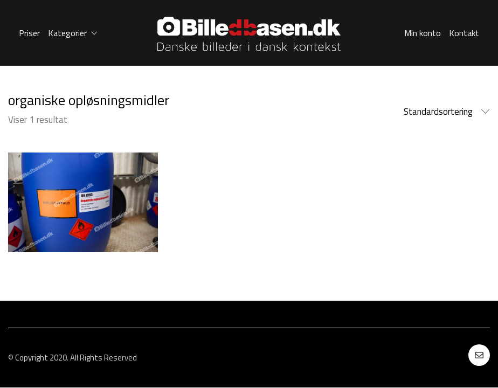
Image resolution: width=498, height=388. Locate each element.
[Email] (479, 355)
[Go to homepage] (249, 33)
